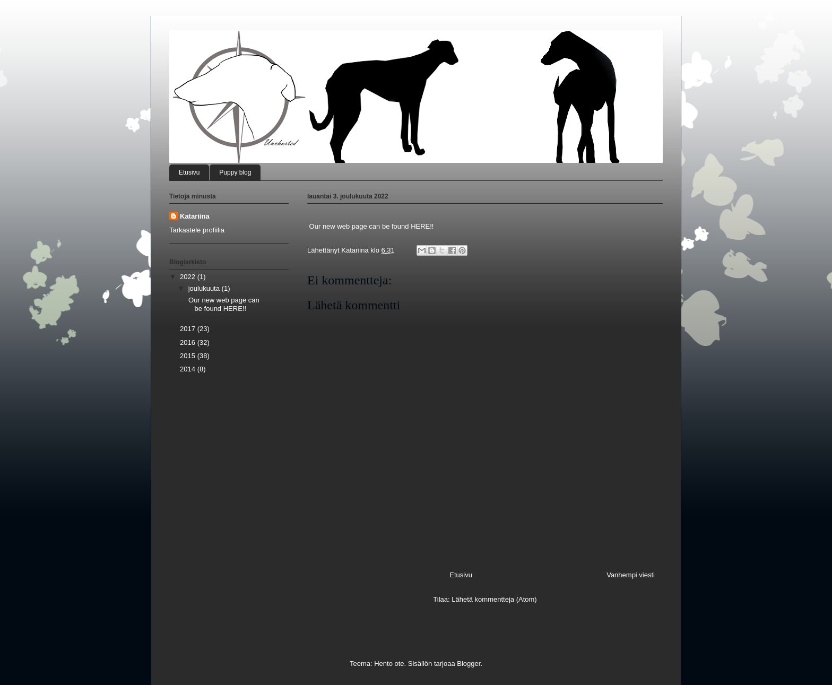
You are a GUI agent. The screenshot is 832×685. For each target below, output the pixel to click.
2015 (188, 356)
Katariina (195, 216)
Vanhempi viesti (630, 575)
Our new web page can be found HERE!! (222, 304)
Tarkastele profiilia (196, 230)
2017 (188, 329)
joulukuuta (205, 288)
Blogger (468, 663)
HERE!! (422, 226)
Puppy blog (235, 172)
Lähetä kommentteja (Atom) (494, 599)
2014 (188, 369)
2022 (188, 277)
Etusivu (189, 172)
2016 (188, 342)
